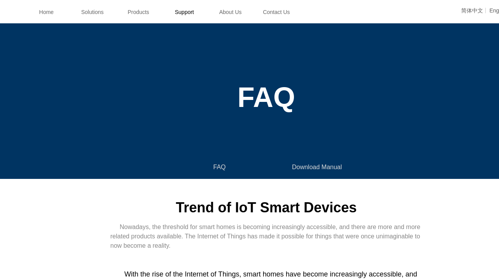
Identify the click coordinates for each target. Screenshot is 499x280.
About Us (230, 12)
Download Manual (317, 167)
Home (46, 12)
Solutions (92, 12)
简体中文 (472, 10)
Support (184, 12)
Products (138, 12)
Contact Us (276, 12)
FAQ (219, 167)
